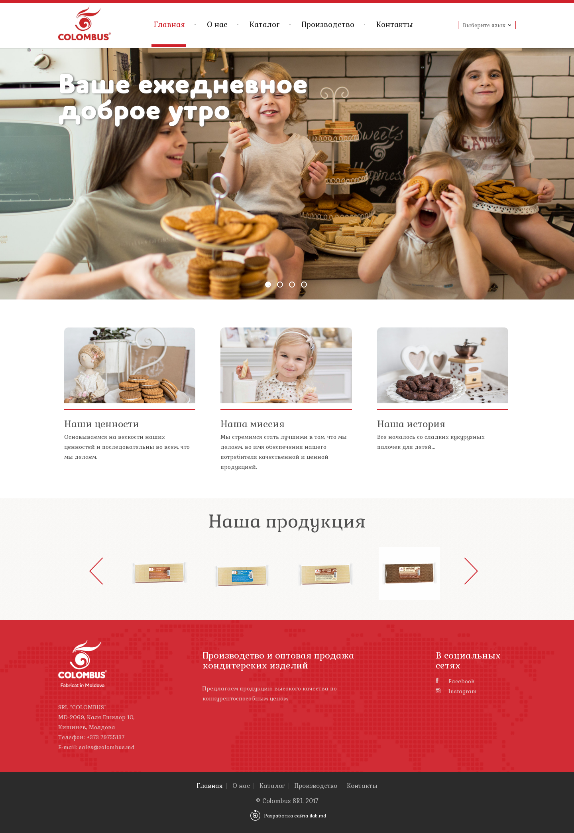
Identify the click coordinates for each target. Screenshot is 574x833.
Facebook (455, 681)
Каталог (265, 24)
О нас (217, 24)
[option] (287, 173)
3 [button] (292, 285)
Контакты (394, 24)
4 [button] (304, 285)
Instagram (456, 691)
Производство (328, 24)
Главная (169, 24)
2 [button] (280, 285)
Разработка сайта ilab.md (295, 816)
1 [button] (268, 285)
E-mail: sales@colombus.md (96, 747)
